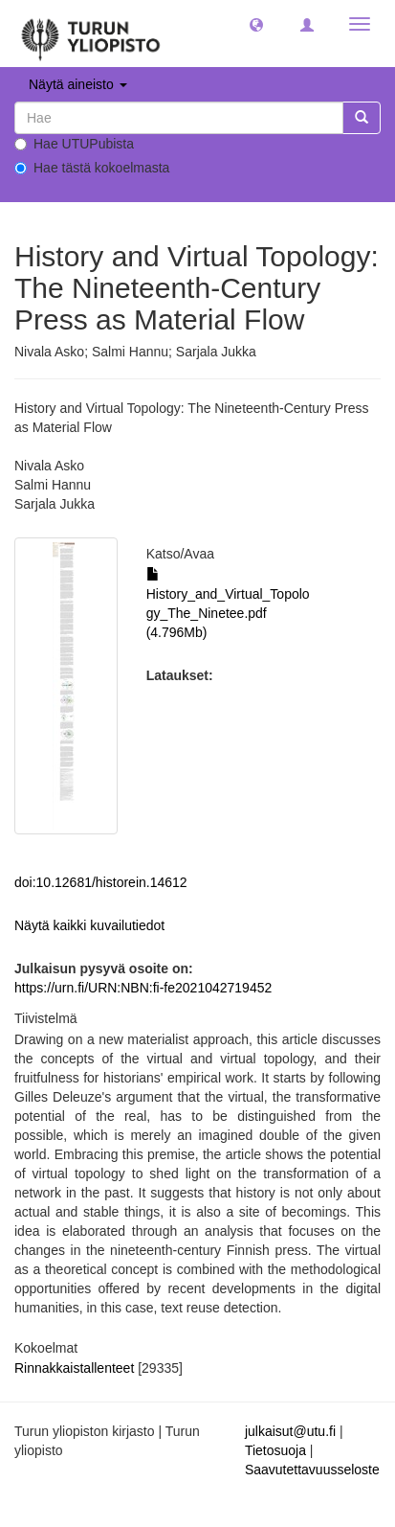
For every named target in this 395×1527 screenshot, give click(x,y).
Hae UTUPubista (74, 143)
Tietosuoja (275, 1450)
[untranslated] (178, 118)
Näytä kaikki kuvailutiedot (89, 925)
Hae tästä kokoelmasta (91, 167)
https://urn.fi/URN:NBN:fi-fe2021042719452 (143, 987)
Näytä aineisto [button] (78, 84)
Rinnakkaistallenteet (74, 1368)
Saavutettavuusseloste (312, 1469)
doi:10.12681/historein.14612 (100, 882)
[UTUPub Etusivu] (91, 33)
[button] (256, 24)
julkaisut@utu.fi (290, 1431)
